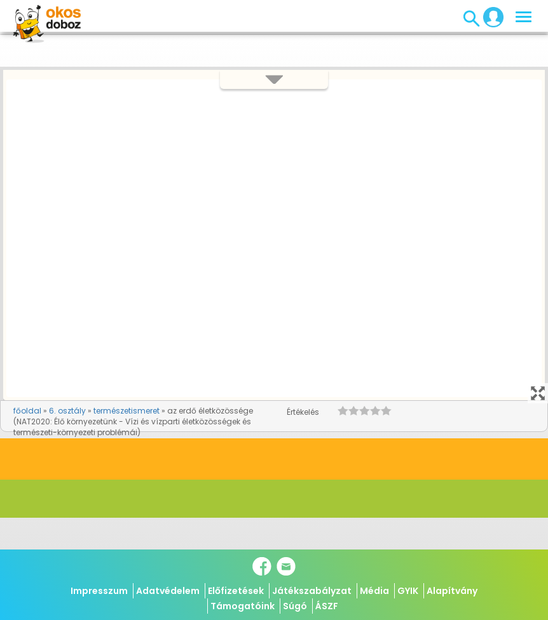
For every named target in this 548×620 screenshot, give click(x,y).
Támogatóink (242, 606)
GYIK (407, 590)
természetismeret (126, 410)
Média (374, 590)
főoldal (27, 410)
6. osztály (67, 410)
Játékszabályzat (312, 590)
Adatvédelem (168, 590)
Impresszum (99, 590)
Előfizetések (236, 590)
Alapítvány (452, 590)
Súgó (295, 606)
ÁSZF (326, 606)
